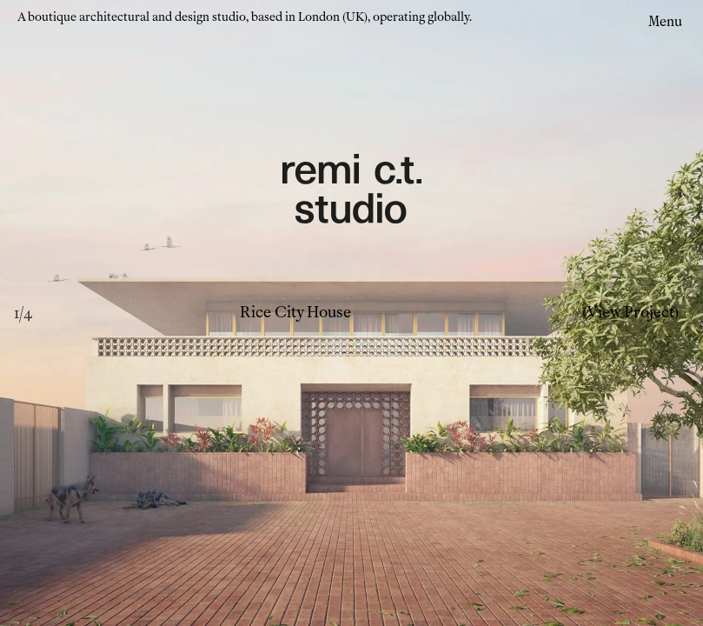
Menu (665, 21)
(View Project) (630, 312)
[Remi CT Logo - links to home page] (351, 191)
